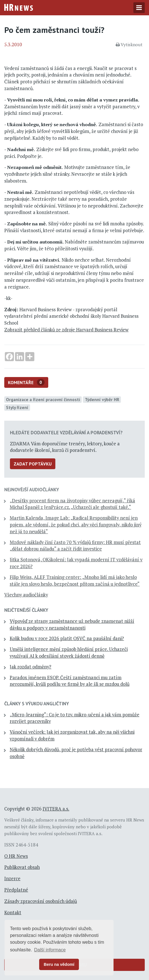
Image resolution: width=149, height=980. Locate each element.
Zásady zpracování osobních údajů (40, 901)
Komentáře (26, 382)
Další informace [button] (50, 949)
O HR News (16, 856)
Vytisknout (129, 44)
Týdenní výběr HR (102, 399)
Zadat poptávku (33, 464)
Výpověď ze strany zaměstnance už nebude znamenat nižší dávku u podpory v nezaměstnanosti (72, 624)
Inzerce (12, 878)
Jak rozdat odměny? (30, 667)
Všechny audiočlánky (26, 595)
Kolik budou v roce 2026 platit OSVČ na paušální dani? (67, 638)
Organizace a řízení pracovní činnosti (43, 399)
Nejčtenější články (26, 610)
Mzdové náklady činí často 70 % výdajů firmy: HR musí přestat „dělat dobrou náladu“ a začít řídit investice (75, 545)
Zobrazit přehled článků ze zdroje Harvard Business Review (66, 330)
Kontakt (12, 912)
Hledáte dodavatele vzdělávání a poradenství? (66, 432)
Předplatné (16, 890)
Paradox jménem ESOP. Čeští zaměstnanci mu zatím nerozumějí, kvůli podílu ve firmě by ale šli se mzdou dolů (69, 680)
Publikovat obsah (22, 867)
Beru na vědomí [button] (59, 964)
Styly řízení (17, 407)
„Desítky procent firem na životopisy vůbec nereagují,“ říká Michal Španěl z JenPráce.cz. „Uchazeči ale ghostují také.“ (72, 504)
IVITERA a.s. (56, 809)
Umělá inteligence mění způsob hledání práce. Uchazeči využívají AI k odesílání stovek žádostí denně (69, 652)
